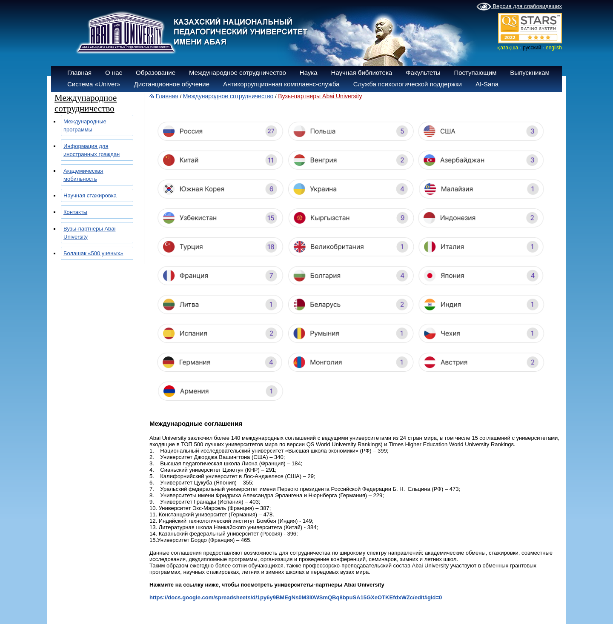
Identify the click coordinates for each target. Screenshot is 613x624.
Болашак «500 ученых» (93, 253)
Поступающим (475, 72)
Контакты (75, 212)
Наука (309, 72)
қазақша (507, 48)
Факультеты (423, 72)
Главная (79, 72)
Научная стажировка (90, 195)
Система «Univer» (93, 84)
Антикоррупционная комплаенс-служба (281, 84)
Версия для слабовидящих (519, 7)
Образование (155, 72)
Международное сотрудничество (237, 72)
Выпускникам (530, 72)
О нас (113, 72)
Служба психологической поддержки (407, 84)
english (554, 48)
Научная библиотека (361, 72)
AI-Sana (487, 84)
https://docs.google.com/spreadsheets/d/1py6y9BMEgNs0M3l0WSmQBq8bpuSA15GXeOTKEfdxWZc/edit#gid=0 (295, 597)
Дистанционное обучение (171, 84)
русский (532, 48)
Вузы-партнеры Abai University (320, 96)
